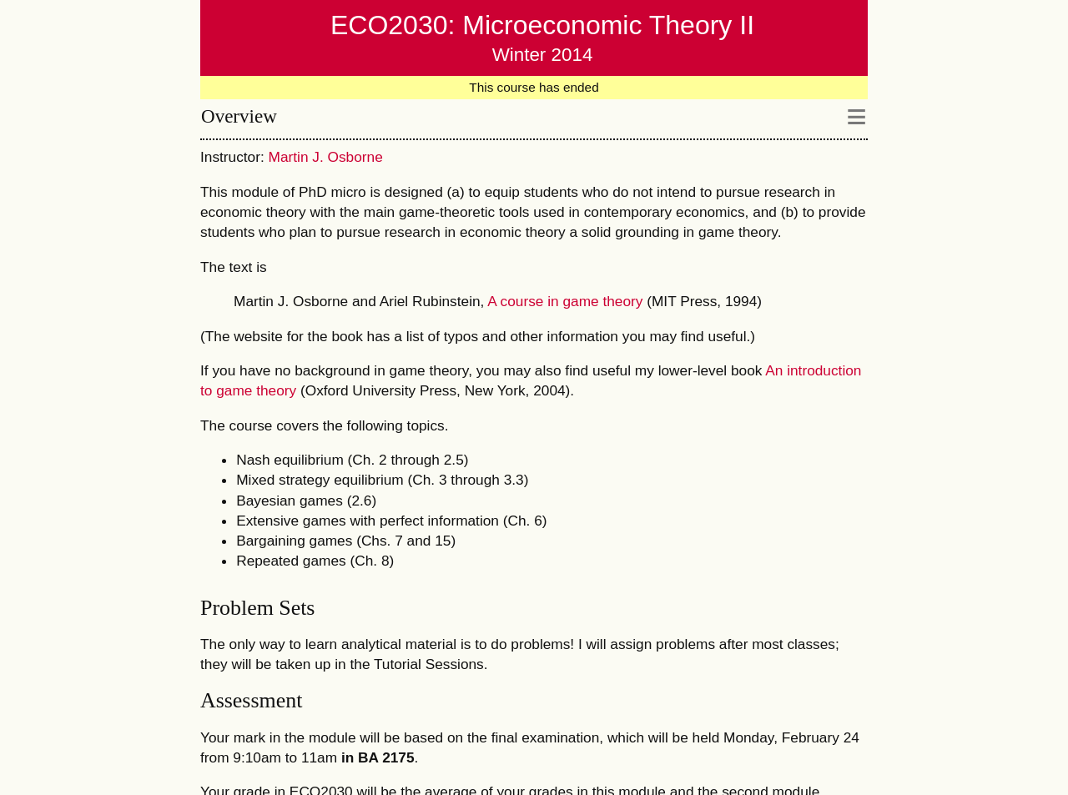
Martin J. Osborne (326, 156)
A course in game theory (564, 301)
